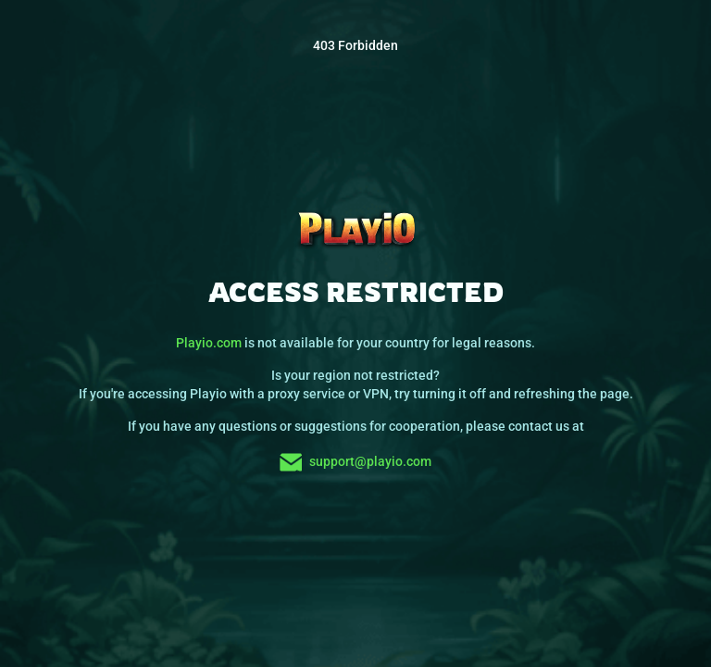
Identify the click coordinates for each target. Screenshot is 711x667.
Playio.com (209, 342)
